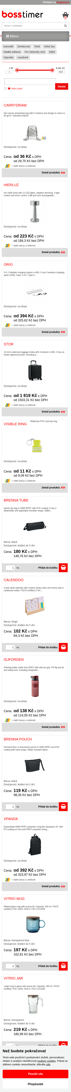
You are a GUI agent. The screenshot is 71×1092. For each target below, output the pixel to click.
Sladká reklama (12, 52)
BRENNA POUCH (18, 739)
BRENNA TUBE (16, 500)
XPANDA (11, 819)
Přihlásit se (49, 2)
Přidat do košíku (53, 567)
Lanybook (22, 57)
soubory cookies (46, 1061)
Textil (37, 46)
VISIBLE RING (15, 424)
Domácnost (23, 46)
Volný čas (49, 46)
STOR (8, 344)
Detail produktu (54, 172)
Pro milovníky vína (35, 52)
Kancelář (8, 46)
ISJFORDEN (14, 659)
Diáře (52, 52)
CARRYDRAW (15, 105)
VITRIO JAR (13, 978)
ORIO (8, 264)
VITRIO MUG (14, 899)
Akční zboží (16, 88)
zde (48, 1064)
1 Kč (11, 68)
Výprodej (8, 57)
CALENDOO (13, 580)
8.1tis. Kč (60, 68)
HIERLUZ (11, 185)
